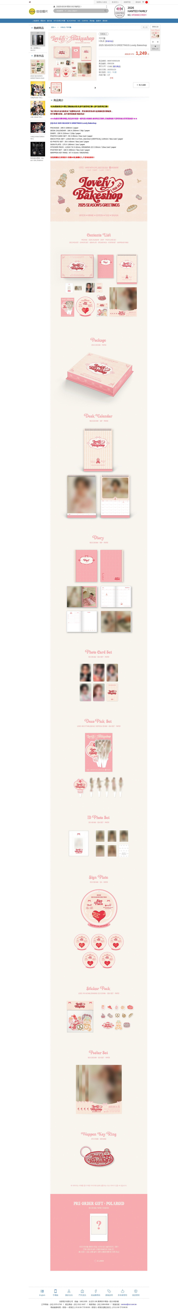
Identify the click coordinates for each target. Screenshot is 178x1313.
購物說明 (109, 1295)
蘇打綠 (49, 21)
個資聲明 (136, 1295)
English (42, 1295)
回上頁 (145, 27)
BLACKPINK (71, 21)
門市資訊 (82, 1295)
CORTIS (85, 21)
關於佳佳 (69, 1295)
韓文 (109, 72)
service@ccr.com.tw (129, 1304)
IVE (79, 21)
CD (56, 27)
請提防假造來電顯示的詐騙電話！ (67, 7)
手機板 (55, 1295)
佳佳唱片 (34, 2)
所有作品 (109, 41)
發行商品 (116, 66)
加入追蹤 (141, 85)
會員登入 (115, 2)
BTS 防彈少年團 (59, 21)
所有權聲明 (122, 1295)
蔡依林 (105, 21)
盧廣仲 (98, 21)
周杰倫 (92, 21)
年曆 (114, 72)
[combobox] (61, 11)
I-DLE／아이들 (66, 27)
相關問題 (127, 2)
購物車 (142, 2)
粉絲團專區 (95, 1295)
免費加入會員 (101, 2)
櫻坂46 (43, 21)
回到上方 (155, 47)
